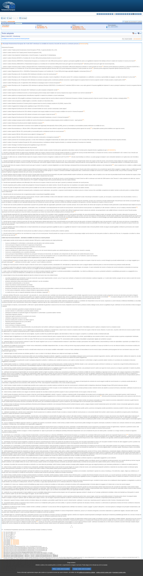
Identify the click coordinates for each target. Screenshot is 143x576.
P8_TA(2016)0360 (15, 543)
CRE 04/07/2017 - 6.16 (78, 27)
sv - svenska (141, 14)
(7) (2, 538)
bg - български (97, 14)
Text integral (24, 18)
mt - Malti (125, 14)
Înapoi (10, 18)
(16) (2, 548)
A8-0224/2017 (5, 26)
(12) (2, 544)
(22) (2, 555)
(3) (2, 534)
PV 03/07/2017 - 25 (41, 26)
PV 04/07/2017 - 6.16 (77, 26)
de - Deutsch (105, 14)
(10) (2, 542)
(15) (2, 547)
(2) (2, 533)
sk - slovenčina (135, 14)
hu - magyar (124, 14)
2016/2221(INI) (11, 21)
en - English (110, 14)
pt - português (131, 14)
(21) (2, 554)
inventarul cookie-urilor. (119, 574)
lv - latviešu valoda (120, 14)
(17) (2, 549)
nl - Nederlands (127, 14)
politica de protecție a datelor (87, 574)
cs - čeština (101, 14)
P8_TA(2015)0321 (15, 539)
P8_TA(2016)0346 (15, 542)
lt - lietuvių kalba (122, 14)
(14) (2, 546)
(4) (2, 535)
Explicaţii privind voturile (79, 29)
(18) (2, 550)
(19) (2, 551)
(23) (2, 556)
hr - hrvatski (116, 14)
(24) (2, 557)
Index (4, 18)
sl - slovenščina (137, 14)
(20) (2, 553)
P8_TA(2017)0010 (15, 544)
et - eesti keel (107, 14)
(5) (2, 536)
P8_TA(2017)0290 (112, 26)
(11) (2, 543)
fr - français (112, 14)
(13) (2, 545)
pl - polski (129, 14)
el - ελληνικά (108, 14)
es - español (99, 14)
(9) (2, 541)
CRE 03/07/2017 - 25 (42, 27)
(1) (2, 532)
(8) (2, 539)
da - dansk (103, 14)
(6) (2, 537)
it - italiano (118, 14)
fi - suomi (139, 14)
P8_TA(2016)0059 (15, 541)
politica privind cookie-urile (103, 574)
